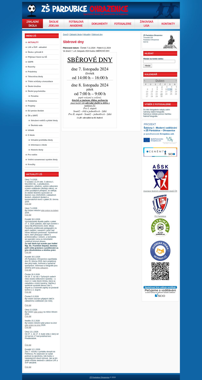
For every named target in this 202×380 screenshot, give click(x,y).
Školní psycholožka (36, 91)
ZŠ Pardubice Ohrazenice (100, 377)
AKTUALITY (33, 42)
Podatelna (32, 101)
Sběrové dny (97, 34)
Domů (65, 34)
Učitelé (31, 130)
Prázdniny (32, 72)
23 (161, 94)
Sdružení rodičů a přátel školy (44, 120)
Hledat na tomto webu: (153, 59)
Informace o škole (39, 145)
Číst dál (28, 204)
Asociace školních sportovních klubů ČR (160, 191)
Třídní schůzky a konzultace (40, 81)
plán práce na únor (33, 325)
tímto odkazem (42, 268)
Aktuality (86, 34)
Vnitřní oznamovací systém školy (43, 159)
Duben (159, 80)
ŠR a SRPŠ (33, 116)
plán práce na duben (49, 210)
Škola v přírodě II (35, 52)
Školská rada (36, 125)
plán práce (38, 312)
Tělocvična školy (35, 76)
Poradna (34, 96)
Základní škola (76, 34)
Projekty (31, 106)
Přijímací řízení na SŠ (37, 57)
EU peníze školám (36, 111)
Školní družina (34, 86)
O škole (31, 135)
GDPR (30, 62)
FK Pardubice (160, 216)
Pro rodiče (32, 155)
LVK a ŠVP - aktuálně (37, 47)
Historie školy (37, 150)
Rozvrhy (31, 67)
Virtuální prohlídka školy (42, 140)
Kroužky (31, 164)
